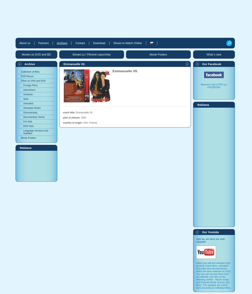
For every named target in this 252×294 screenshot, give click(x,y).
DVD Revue (27, 76)
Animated (28, 103)
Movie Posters (28, 138)
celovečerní (29, 90)
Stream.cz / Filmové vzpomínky (91, 54)
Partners (43, 43)
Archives (62, 43)
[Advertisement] (36, 166)
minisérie (28, 94)
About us (24, 43)
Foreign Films (30, 85)
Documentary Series (34, 117)
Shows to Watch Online (127, 43)
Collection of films (30, 71)
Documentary (30, 112)
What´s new (214, 54)
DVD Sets (28, 126)
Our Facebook (211, 64)
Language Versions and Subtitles (35, 132)
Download (99, 43)
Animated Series (32, 108)
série (26, 99)
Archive (30, 64)
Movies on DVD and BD (36, 54)
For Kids (27, 121)
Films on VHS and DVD (33, 81)
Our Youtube (210, 232)
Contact (80, 43)
